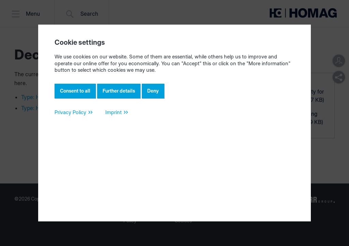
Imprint (113, 112)
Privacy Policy (70, 112)
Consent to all (75, 91)
